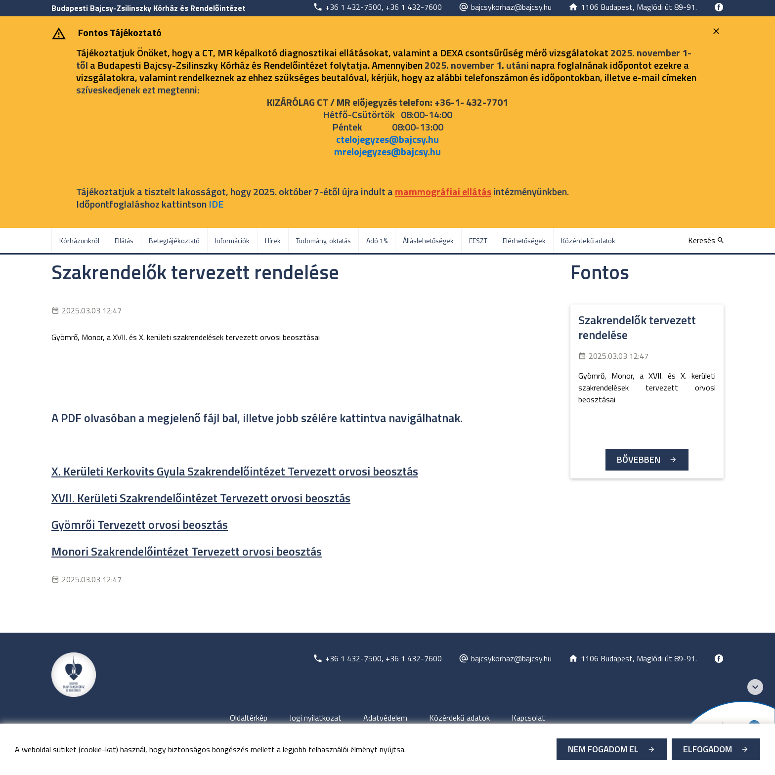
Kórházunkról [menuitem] (79, 240)
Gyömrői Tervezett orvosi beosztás (139, 524)
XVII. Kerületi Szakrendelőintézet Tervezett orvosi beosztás (200, 498)
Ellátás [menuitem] (124, 240)
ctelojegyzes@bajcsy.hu (387, 139)
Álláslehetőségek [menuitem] (428, 240)
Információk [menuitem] (232, 240)
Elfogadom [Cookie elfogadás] (707, 749)
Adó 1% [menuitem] (377, 240)
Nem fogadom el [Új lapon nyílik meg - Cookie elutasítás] (603, 749)
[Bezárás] (717, 31)
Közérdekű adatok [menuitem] (588, 240)
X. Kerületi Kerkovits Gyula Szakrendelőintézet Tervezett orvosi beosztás (234, 471)
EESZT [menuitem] (478, 240)
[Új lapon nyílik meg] (377, 7)
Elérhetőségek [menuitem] (524, 240)
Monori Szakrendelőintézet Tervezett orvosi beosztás (186, 551)
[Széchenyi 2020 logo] (755, 687)
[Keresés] (706, 240)
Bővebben (638, 459)
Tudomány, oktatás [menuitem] (323, 240)
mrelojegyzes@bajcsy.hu (387, 151)
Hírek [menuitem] (273, 240)
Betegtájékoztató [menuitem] (174, 240)
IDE (216, 204)
